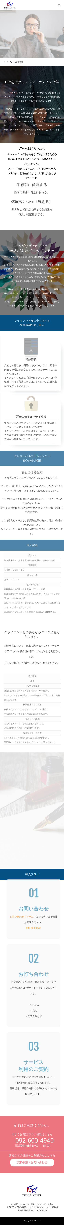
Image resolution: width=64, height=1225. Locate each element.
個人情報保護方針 (27, 1210)
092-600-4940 (33, 927)
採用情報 (54, 1207)
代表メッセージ (42, 1207)
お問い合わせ (42, 1210)
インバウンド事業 (27, 1204)
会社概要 (14, 1204)
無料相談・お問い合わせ (32, 1161)
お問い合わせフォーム (22, 915)
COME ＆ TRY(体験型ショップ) (21, 1207)
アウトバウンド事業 (45, 1204)
